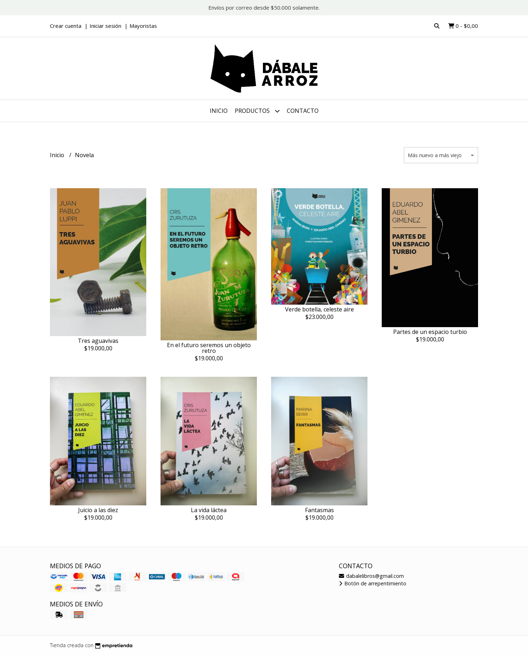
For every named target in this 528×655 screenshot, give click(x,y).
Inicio (219, 111)
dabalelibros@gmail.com (371, 575)
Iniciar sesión (105, 25)
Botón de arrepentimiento (372, 583)
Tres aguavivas (98, 341)
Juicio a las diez (98, 510)
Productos (257, 111)
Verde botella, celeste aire (319, 309)
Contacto (303, 111)
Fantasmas (319, 510)
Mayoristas (143, 25)
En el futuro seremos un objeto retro (209, 348)
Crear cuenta (65, 25)
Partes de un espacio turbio (430, 332)
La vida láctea (209, 510)
